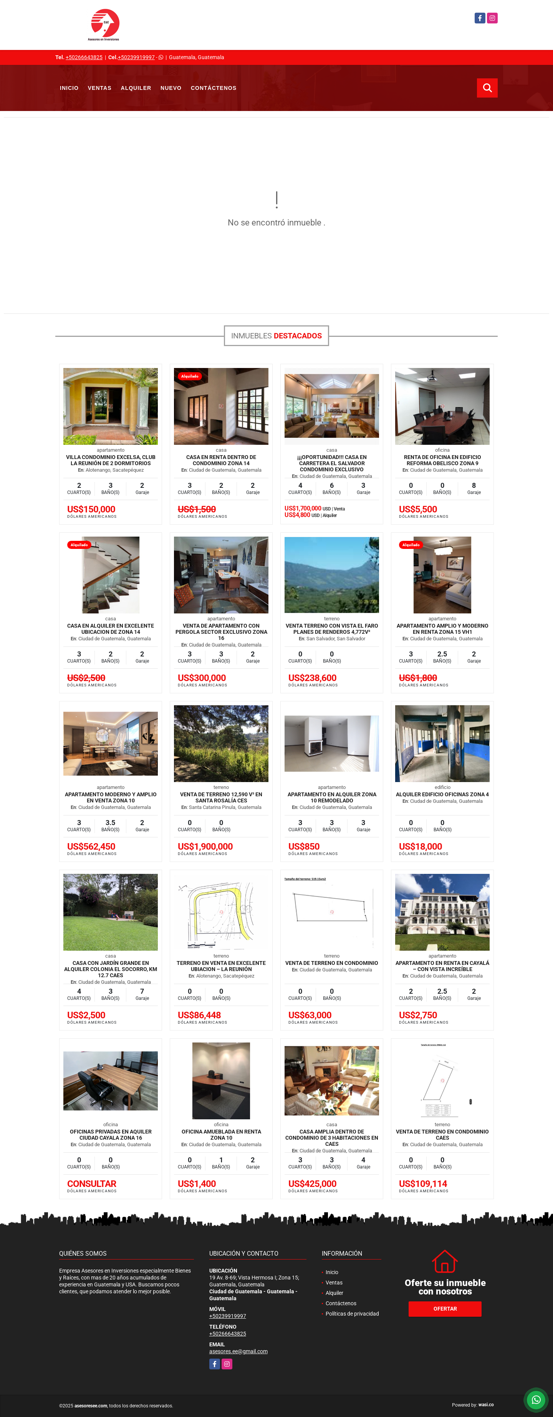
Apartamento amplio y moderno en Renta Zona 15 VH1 (442, 629)
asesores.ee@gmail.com (238, 1351)
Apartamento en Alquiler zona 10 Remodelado (332, 797)
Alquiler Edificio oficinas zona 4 (442, 794)
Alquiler (136, 88)
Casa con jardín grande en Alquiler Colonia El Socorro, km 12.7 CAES (110, 969)
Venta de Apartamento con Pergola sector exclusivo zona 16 (221, 632)
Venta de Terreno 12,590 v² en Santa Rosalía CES (221, 797)
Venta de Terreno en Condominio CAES (442, 1135)
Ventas (100, 88)
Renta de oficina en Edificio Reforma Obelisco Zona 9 (442, 460)
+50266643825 (84, 57)
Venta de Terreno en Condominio (331, 963)
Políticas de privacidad (352, 1314)
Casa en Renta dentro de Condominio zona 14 (221, 460)
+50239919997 (136, 57)
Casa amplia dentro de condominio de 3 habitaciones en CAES (331, 1138)
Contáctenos (214, 88)
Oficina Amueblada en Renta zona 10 (221, 1135)
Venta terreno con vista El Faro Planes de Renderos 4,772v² (332, 629)
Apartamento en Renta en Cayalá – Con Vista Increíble (442, 966)
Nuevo (171, 88)
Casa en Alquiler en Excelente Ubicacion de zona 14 (110, 629)
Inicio (69, 88)
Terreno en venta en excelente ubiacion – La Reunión (221, 966)
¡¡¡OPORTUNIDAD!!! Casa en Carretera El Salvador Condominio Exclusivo (332, 463)
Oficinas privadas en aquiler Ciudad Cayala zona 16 (111, 1135)
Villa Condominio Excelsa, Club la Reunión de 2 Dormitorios (111, 460)
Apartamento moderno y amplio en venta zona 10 (111, 797)
